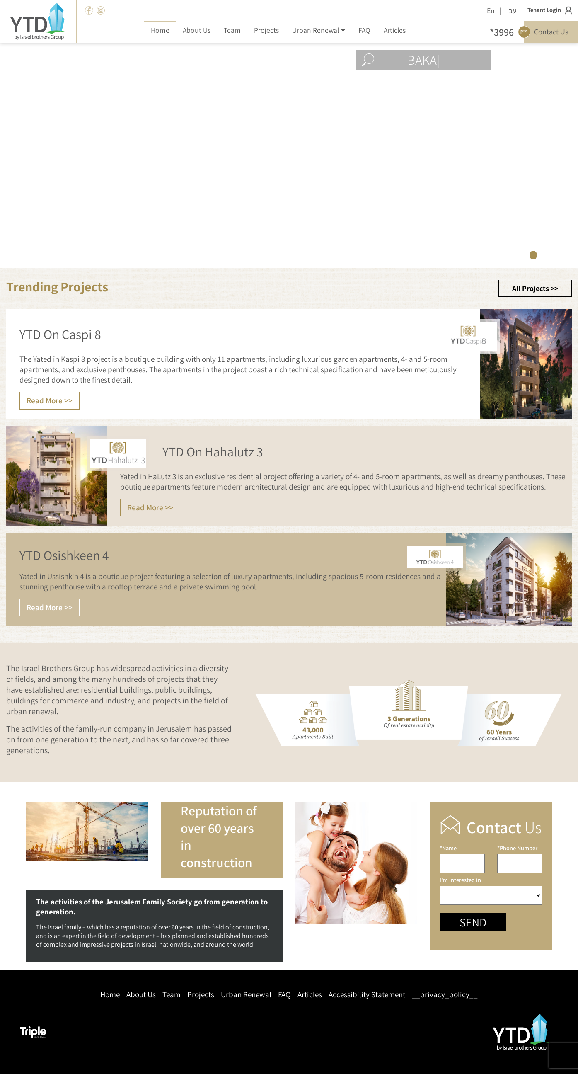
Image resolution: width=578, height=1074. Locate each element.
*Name (462, 858)
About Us (141, 994)
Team (171, 994)
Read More (45, 400)
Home (110, 994)
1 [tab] (533, 255)
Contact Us (546, 32)
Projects (200, 994)
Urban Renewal (246, 994)
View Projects (435, 222)
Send (472, 922)
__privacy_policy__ (445, 994)
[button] (318, 30)
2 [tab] (545, 255)
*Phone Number (519, 858)
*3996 (502, 32)
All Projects (530, 288)
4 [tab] (568, 255)
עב (513, 10)
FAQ (284, 994)
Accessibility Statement (367, 994)
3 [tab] (557, 255)
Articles (309, 994)
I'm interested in (491, 890)
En (491, 10)
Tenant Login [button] (551, 10)
